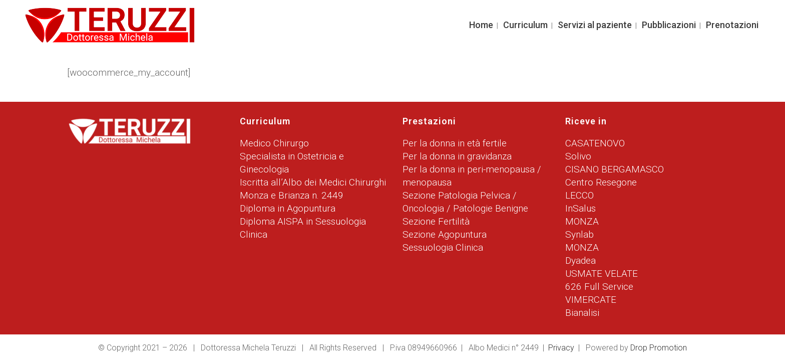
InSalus (580, 208)
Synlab (579, 234)
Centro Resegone (601, 182)
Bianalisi (582, 312)
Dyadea (580, 260)
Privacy (561, 347)
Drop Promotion (658, 347)
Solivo (578, 156)
